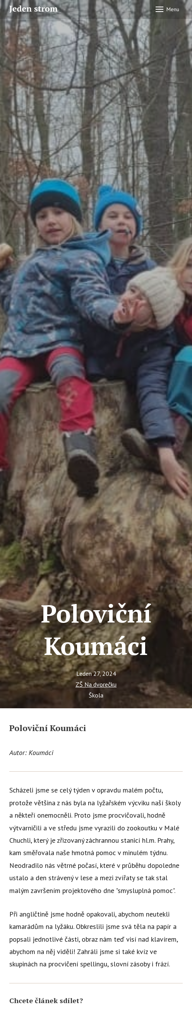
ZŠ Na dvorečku (96, 684)
